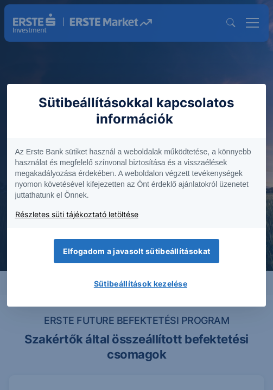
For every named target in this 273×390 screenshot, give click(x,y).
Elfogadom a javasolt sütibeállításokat (136, 251)
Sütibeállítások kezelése (140, 283)
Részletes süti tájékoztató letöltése (76, 214)
